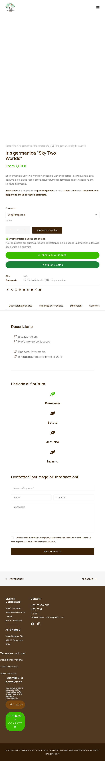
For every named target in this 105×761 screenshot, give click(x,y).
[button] (98, 7)
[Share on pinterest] (20, 290)
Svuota (9, 220)
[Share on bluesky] (32, 290)
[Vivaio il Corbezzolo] (10, 7)
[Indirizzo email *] (15, 704)
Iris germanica (25, 145)
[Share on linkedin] (24, 290)
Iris (14, 145)
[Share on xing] (36, 290)
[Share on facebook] (8, 290)
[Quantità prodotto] (18, 230)
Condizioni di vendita (11, 659)
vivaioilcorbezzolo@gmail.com (46, 617)
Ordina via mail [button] (52, 265)
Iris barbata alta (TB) (44, 145)
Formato (10, 208)
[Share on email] (40, 290)
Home (8, 145)
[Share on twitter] (12, 290)
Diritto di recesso (9, 666)
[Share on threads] (16, 290)
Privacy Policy (53, 753)
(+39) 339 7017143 (39, 605)
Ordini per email (8, 673)
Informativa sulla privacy (13, 692)
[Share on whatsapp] (28, 290)
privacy (47, 538)
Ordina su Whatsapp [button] (52, 255)
